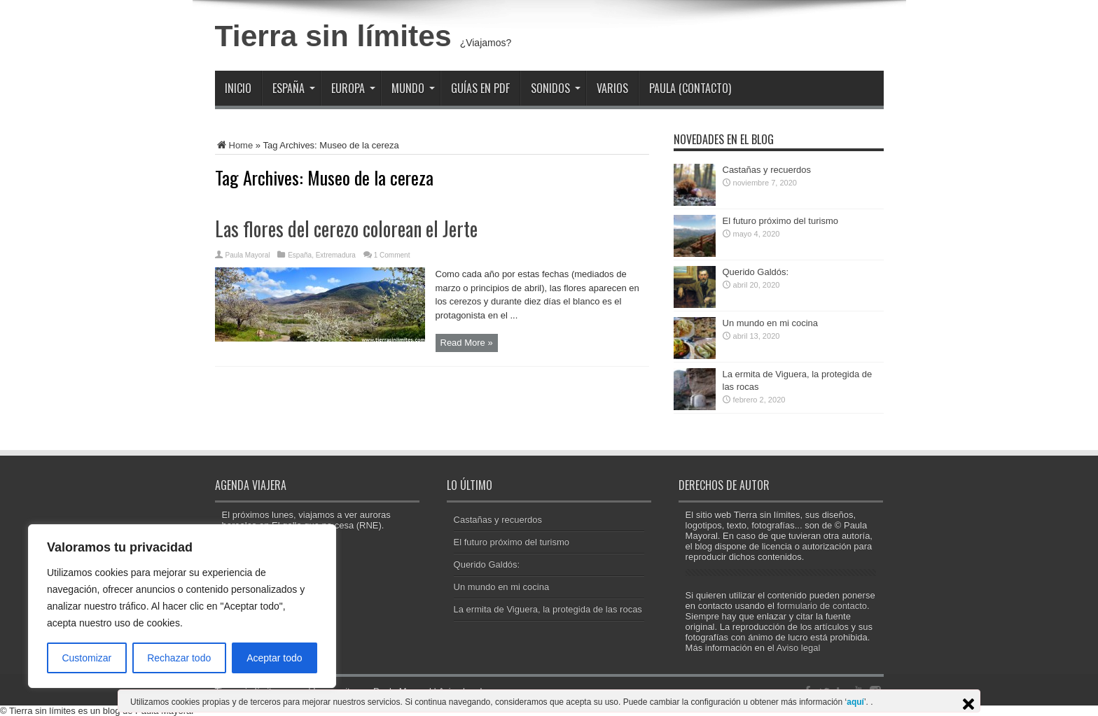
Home (234, 145)
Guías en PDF (480, 88)
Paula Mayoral (247, 255)
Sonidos (556, 88)
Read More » (466, 342)
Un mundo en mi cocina (771, 323)
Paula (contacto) (690, 88)
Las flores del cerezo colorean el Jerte (346, 228)
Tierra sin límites (333, 35)
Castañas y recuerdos (767, 169)
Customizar (86, 658)
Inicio (238, 88)
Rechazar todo (179, 658)
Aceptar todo (274, 658)
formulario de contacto (822, 606)
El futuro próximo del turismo (780, 221)
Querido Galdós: (756, 272)
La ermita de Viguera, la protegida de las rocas (548, 609)
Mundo (413, 88)
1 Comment (392, 255)
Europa (353, 88)
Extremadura (336, 255)
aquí (855, 702)
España (293, 88)
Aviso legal (799, 648)
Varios (612, 88)
